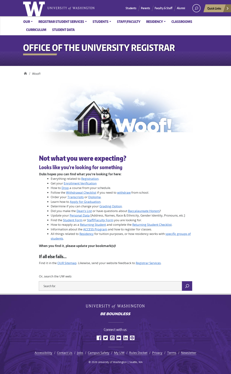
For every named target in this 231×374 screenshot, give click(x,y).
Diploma (94, 197)
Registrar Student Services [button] (61, 21)
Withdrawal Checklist (81, 192)
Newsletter (188, 353)
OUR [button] (26, 21)
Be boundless (115, 314)
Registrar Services (148, 263)
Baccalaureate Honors (144, 211)
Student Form (72, 220)
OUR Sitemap (67, 263)
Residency (86, 234)
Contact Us (64, 353)
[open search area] (196, 8)
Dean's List (84, 211)
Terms (171, 353)
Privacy (157, 353)
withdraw (124, 192)
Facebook (98, 337)
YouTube (118, 337)
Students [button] (100, 21)
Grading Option (110, 206)
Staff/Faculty (128, 21)
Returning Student (93, 224)
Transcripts (75, 197)
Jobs (80, 353)
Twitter (105, 337)
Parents (145, 8)
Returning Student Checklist (152, 224)
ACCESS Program (95, 229)
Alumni (181, 8)
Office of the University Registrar (25, 72)
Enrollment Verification (80, 183)
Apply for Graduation (85, 202)
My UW (119, 353)
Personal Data (80, 215)
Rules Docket (138, 353)
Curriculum (36, 29)
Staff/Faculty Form (100, 220)
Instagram (112, 337)
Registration (90, 179)
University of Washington (35, 8)
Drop (65, 188)
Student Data (63, 29)
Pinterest (132, 337)
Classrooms (181, 21)
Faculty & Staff (163, 8)
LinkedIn (125, 337)
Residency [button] (154, 21)
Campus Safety (98, 353)
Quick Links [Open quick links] (218, 9)
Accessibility (43, 353)
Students (131, 8)
